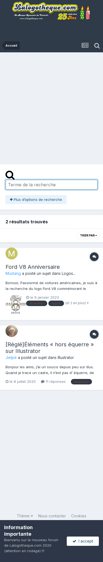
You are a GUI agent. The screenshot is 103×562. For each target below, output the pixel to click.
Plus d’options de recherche (36, 199)
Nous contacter (52, 515)
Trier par (88, 235)
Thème (25, 515)
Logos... (69, 273)
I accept (83, 541)
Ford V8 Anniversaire (32, 267)
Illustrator (66, 357)
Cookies (78, 515)
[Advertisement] (51, 106)
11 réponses (53, 381)
